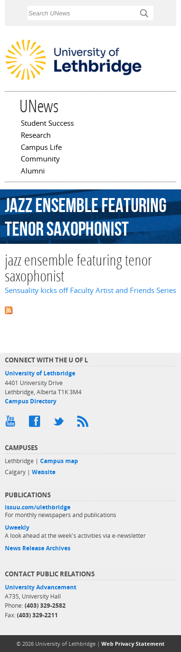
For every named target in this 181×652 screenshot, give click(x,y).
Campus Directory (30, 401)
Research (36, 136)
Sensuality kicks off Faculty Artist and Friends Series (90, 290)
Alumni (33, 171)
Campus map (59, 461)
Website (44, 472)
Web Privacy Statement (133, 643)
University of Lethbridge (40, 373)
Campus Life (41, 148)
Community (40, 159)
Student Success (47, 124)
